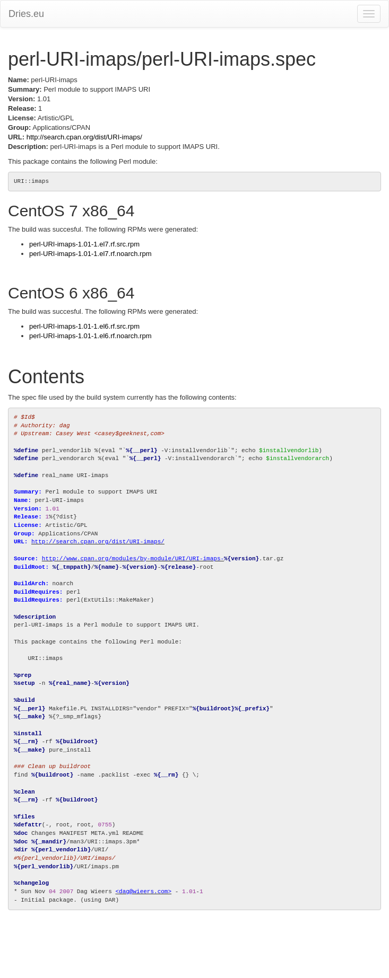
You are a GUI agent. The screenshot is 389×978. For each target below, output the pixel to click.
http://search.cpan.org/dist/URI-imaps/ (84, 137)
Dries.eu (26, 13)
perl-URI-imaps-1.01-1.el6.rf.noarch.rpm (90, 336)
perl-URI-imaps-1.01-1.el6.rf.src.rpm (84, 326)
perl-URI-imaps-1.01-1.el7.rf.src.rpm (84, 244)
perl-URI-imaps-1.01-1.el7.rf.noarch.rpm (90, 254)
